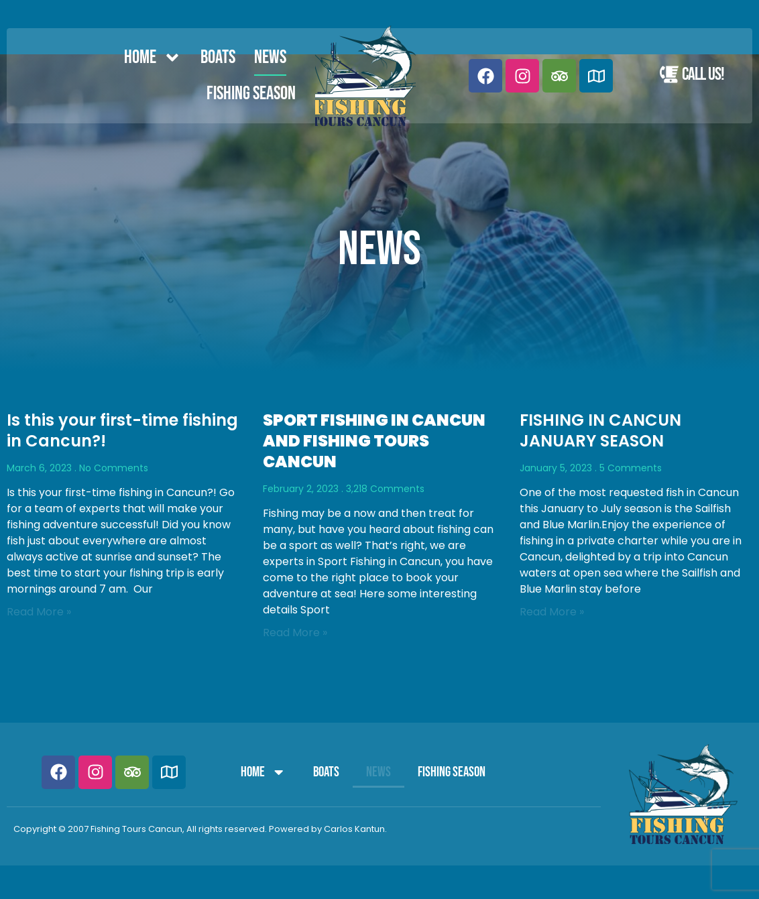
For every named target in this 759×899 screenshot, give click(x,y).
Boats (217, 57)
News (270, 57)
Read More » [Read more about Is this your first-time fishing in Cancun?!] (39, 611)
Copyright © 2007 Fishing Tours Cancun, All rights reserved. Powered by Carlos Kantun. (200, 829)
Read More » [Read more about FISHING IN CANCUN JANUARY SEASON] (552, 611)
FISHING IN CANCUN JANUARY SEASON (600, 430)
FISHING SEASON (251, 93)
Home (153, 58)
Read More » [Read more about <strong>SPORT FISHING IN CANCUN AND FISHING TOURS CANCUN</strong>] (295, 632)
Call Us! (703, 74)
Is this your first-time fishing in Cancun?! (122, 430)
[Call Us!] (669, 74)
